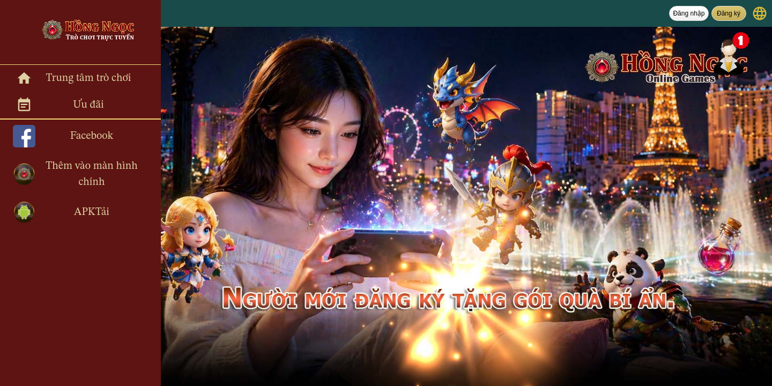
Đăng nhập (688, 13)
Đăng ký (728, 13)
